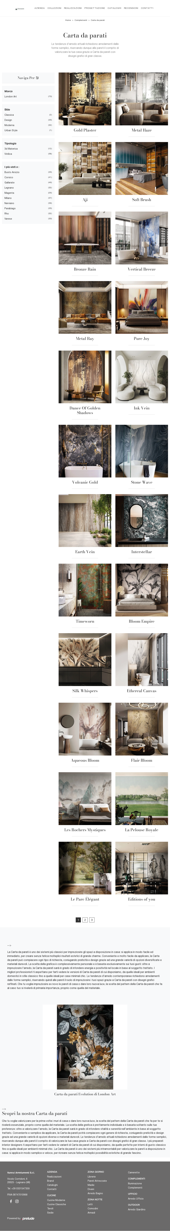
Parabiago (10, 208)
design (8, 120)
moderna (9, 125)
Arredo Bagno (95, 1193)
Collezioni (54, 8)
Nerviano (9, 203)
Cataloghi (114, 8)
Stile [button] (7, 109)
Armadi (91, 1212)
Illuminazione (135, 1183)
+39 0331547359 (20, 1188)
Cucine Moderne (56, 1200)
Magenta (9, 193)
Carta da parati (98, 20)
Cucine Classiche (56, 1204)
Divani (91, 1189)
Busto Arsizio (11, 172)
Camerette (134, 1172)
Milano (8, 198)
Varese (8, 218)
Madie (91, 1185)
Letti (90, 1204)
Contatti (147, 8)
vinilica (8, 154)
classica (9, 115)
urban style (10, 130)
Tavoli (50, 1208)
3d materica (11, 148)
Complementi (81, 20)
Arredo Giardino (136, 1209)
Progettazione (95, 8)
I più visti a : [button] (11, 166)
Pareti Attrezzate (97, 1180)
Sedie (50, 1212)
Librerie (92, 1176)
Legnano (9, 187)
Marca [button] (8, 91)
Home (68, 20)
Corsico (8, 177)
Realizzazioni (73, 8)
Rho (6, 213)
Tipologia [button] (10, 143)
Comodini (93, 1208)
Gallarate (9, 182)
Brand (50, 1180)
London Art (10, 96)
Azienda (40, 8)
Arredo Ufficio (136, 1198)
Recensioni (131, 8)
